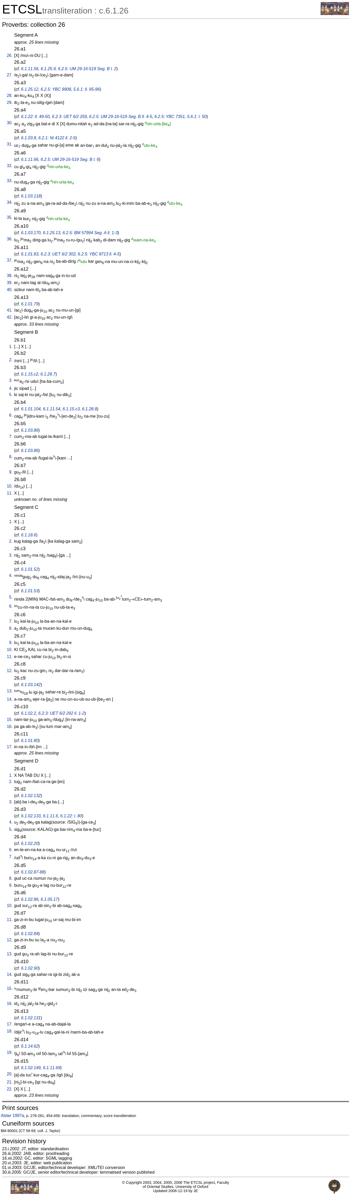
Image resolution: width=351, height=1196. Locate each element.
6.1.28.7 (48, 374)
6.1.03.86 (29, 430)
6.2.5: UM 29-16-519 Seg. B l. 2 (87, 69)
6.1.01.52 (29, 569)
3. (10, 380)
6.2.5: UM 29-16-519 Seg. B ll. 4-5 (120, 116)
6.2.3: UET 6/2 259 (69, 116)
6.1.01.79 (29, 304)
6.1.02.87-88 (32, 872)
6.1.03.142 (31, 684)
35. (9, 217)
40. (9, 289)
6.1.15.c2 (29, 374)
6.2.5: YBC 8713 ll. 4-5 (99, 254)
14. (9, 699)
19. (9, 1052)
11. (9, 493)
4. (10, 388)
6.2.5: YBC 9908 (56, 89)
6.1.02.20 (29, 843)
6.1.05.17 (49, 899)
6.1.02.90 (29, 968)
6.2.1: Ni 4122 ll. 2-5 (56, 138)
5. (10, 394)
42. (9, 317)
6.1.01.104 (31, 409)
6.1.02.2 (28, 713)
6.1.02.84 (29, 933)
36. (9, 239)
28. (9, 95)
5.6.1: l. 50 (197, 116)
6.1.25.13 (51, 233)
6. (10, 415)
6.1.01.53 (29, 591)
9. (10, 472)
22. (9, 1089)
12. (9, 670)
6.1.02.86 (29, 899)
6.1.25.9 (48, 69)
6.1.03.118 (31, 196)
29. (9, 102)
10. (9, 486)
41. (9, 310)
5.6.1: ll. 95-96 (86, 89)
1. (10, 346)
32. (9, 165)
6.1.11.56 (29, 69)
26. (9, 55)
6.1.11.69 (51, 1068)
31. (9, 144)
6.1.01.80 (29, 740)
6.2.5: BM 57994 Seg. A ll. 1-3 (90, 233)
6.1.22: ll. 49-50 (35, 116)
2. (10, 360)
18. (9, 1031)
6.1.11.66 (29, 159)
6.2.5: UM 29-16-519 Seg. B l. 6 (70, 159)
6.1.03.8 (28, 138)
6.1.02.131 (31, 1018)
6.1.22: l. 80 (71, 816)
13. (9, 691)
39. (9, 282)
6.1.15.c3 (71, 409)
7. (10, 436)
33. (9, 181)
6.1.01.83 (29, 254)
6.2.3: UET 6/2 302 (58, 254)
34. (9, 202)
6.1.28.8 (89, 409)
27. (9, 75)
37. (9, 260)
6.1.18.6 (28, 535)
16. (9, 726)
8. (10, 457)
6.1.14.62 (29, 1046)
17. (9, 747)
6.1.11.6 (50, 816)
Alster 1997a (12, 1115)
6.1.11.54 (51, 409)
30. (9, 123)
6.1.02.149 (31, 1068)
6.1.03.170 (31, 233)
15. (9, 719)
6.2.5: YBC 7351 (169, 116)
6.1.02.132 (31, 795)
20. (9, 1074)
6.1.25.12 (29, 89)
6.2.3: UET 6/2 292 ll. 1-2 (61, 713)
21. (9, 1082)
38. (9, 275)
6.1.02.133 (31, 816)
